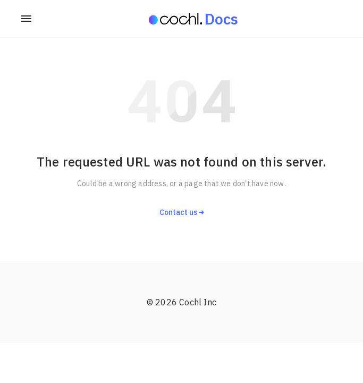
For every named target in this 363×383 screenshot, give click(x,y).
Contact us (181, 212)
